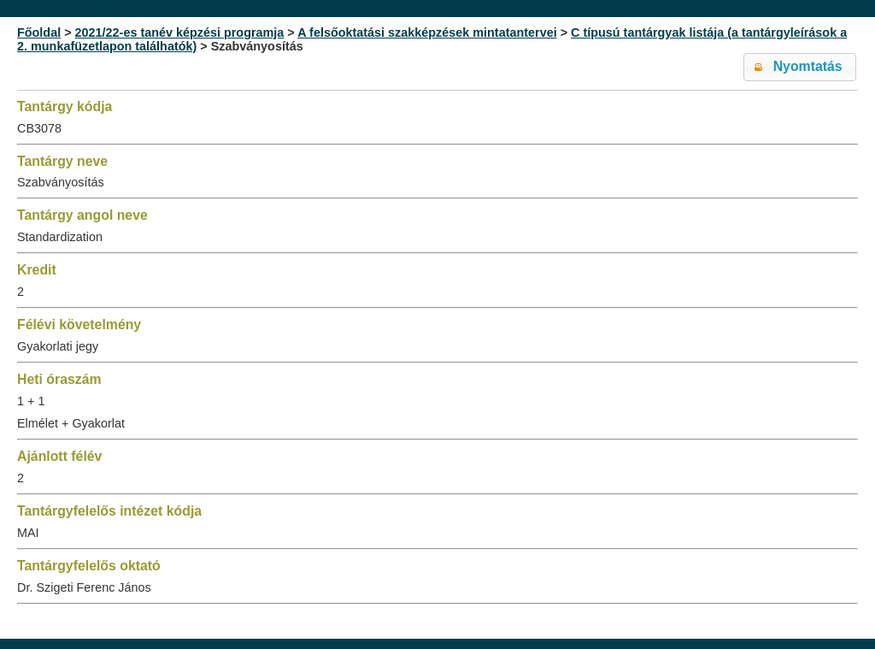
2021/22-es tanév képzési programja (180, 32)
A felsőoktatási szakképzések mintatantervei (426, 32)
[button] (799, 67)
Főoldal (39, 32)
